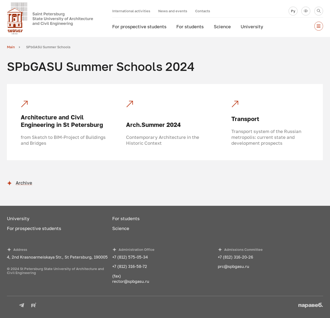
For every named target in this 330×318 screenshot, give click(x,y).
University (252, 26)
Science (222, 26)
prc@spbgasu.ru (233, 266)
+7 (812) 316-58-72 (129, 266)
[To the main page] (59, 18)
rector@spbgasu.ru (130, 281)
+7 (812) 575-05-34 (130, 257)
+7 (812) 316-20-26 (235, 257)
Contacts (202, 11)
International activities (131, 11)
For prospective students (139, 26)
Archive (24, 183)
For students (190, 26)
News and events (172, 11)
